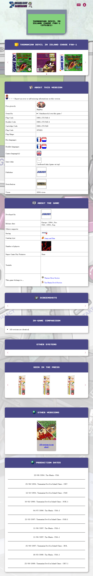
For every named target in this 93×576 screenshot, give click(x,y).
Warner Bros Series (51, 278)
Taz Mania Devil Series (52, 282)
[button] (85, 62)
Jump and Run (49, 238)
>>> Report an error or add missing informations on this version (34, 98)
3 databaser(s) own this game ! (50, 113)
